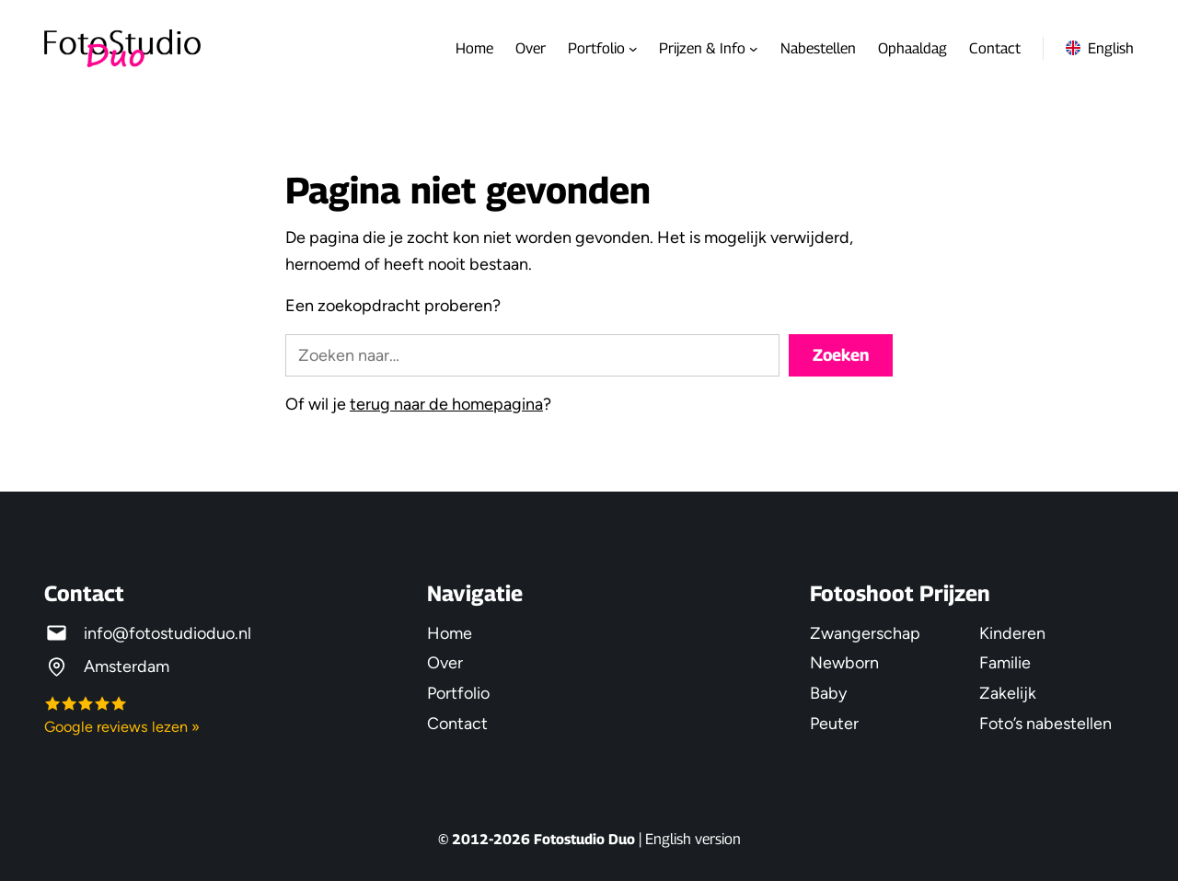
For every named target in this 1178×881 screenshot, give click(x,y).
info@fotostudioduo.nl (167, 633)
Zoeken (841, 355)
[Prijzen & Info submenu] (753, 48)
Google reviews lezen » (122, 727)
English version (693, 838)
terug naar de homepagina (446, 403)
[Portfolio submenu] (633, 48)
